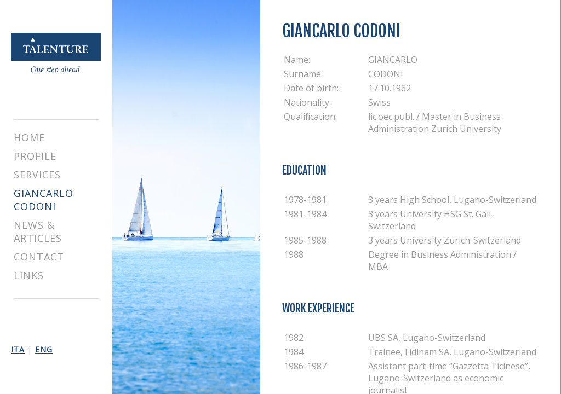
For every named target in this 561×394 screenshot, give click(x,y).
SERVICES (37, 174)
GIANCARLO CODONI (43, 200)
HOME (29, 137)
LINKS (29, 275)
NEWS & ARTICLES (38, 231)
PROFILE (35, 156)
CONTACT (39, 256)
